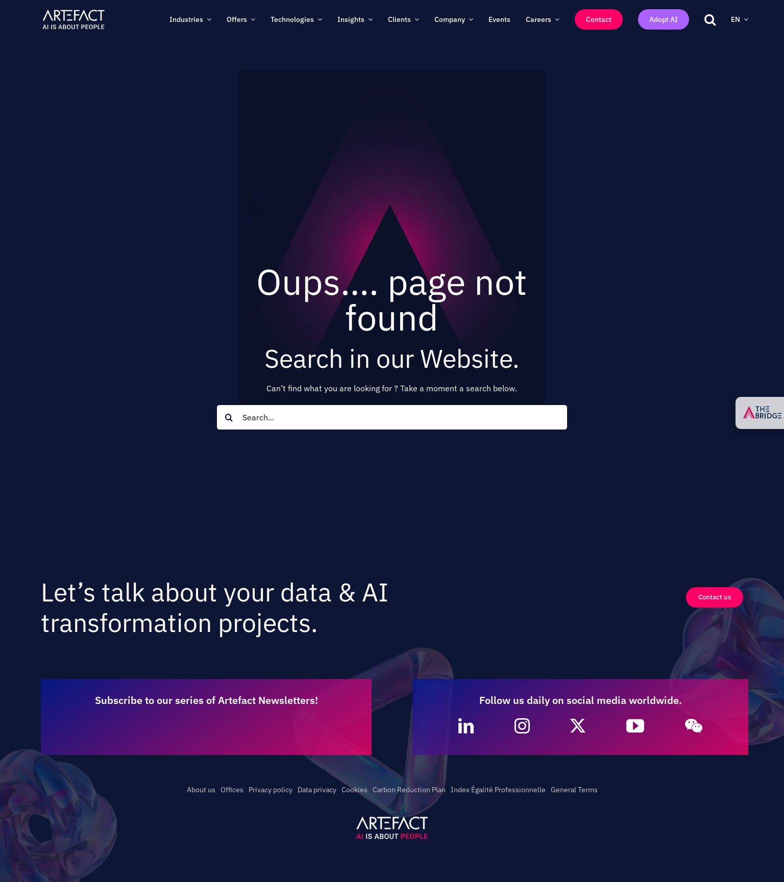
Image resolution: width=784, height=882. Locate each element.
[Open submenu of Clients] (415, 19)
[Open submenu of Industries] (207, 19)
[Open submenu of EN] (744, 19)
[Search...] (392, 417)
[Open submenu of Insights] (368, 19)
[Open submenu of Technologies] (318, 19)
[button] (710, 19)
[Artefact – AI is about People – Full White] (73, 12)
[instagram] (522, 726)
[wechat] (693, 726)
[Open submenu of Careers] (555, 19)
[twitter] (577, 726)
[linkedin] (466, 726)
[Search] (229, 417)
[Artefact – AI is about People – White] (392, 818)
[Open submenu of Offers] (251, 19)
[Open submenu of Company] (469, 19)
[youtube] (635, 726)
